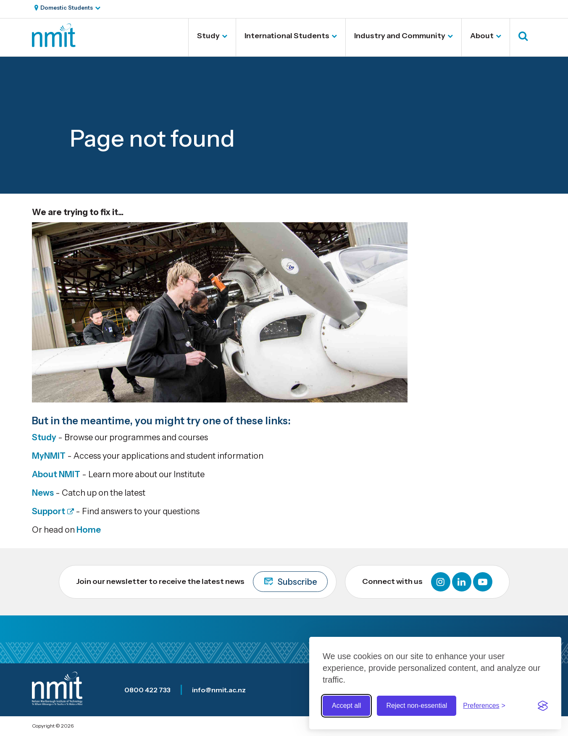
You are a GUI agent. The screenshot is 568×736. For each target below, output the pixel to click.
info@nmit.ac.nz (219, 690)
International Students (287, 35)
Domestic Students (66, 7)
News (43, 493)
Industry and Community (399, 35)
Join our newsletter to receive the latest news (202, 581)
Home (88, 530)
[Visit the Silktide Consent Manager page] (543, 706)
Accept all (346, 705)
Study (208, 35)
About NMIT (56, 474)
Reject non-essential (416, 705)
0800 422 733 (147, 690)
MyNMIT (49, 456)
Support (48, 511)
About (482, 35)
